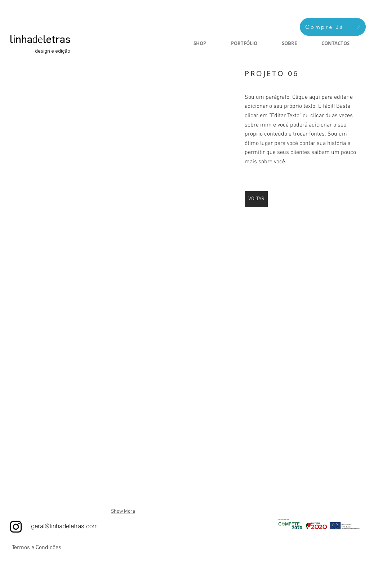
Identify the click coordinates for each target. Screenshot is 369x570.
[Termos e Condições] (36, 547)
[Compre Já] (333, 27)
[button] (123, 135)
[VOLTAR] (256, 199)
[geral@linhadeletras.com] (64, 526)
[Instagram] (16, 527)
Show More (123, 511)
